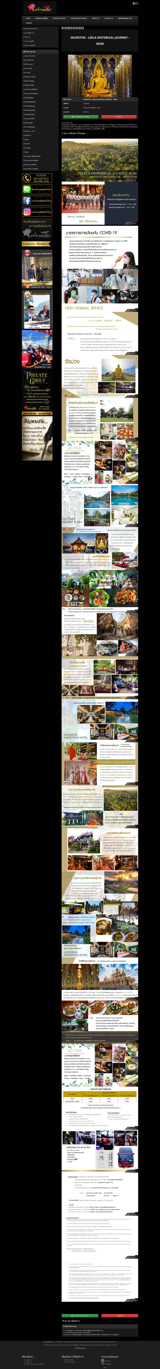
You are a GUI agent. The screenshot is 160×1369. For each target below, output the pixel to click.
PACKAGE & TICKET (59, 18)
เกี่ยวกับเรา (29, 1360)
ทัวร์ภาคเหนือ (27, 68)
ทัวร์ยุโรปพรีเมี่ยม (28, 81)
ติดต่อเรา (29, 1362)
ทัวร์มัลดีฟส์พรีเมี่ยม (29, 102)
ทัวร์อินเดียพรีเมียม (29, 114)
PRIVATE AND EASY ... (31, 29)
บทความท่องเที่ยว (29, 45)
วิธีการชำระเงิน (71, 1362)
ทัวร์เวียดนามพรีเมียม (30, 165)
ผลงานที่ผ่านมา (28, 33)
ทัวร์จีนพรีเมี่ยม (28, 123)
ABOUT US (95, 18)
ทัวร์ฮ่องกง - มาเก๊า (29, 131)
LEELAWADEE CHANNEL (79, 18)
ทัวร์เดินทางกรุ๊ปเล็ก (41, 18)
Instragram (106, 1364)
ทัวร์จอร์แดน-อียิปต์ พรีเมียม (32, 156)
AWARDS (29, 23)
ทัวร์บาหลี (26, 144)
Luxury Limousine (29, 56)
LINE (104, 1367)
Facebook (106, 1361)
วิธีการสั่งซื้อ (69, 1360)
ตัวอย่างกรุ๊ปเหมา (28, 60)
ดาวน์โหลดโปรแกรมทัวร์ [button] (81, 117)
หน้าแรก (26, 37)
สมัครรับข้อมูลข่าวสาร (125, 18)
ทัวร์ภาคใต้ (26, 73)
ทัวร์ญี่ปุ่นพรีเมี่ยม (28, 85)
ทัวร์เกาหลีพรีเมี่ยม (29, 127)
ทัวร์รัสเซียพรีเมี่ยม (29, 106)
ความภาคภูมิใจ (28, 41)
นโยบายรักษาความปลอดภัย (34, 1364)
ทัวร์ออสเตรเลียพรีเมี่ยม (30, 93)
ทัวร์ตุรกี (26, 139)
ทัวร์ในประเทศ (28, 64)
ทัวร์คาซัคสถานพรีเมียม (30, 169)
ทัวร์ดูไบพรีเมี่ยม (28, 98)
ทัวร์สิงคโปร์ (27, 135)
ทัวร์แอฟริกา (27, 148)
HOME (28, 18)
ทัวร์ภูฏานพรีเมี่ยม (29, 119)
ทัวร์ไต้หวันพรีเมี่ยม (29, 110)
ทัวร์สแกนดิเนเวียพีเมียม (30, 160)
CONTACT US (108, 18)
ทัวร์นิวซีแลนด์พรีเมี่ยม (30, 89)
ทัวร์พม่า (26, 152)
